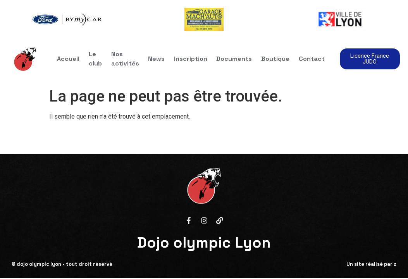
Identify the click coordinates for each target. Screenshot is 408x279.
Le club (95, 58)
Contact (312, 59)
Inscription (190, 59)
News (156, 59)
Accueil (68, 59)
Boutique (276, 59)
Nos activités (125, 58)
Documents (234, 59)
